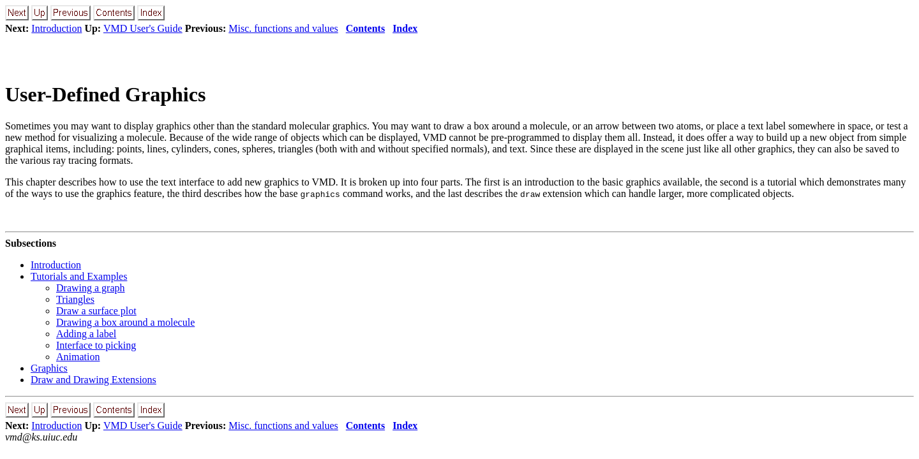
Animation (78, 356)
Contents (365, 28)
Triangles (75, 299)
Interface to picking (96, 345)
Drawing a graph (90, 287)
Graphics (49, 368)
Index (404, 28)
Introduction (56, 28)
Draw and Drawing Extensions (93, 379)
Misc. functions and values (283, 28)
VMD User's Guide (143, 28)
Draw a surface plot (96, 310)
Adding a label (86, 333)
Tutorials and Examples (79, 276)
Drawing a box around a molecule (125, 322)
